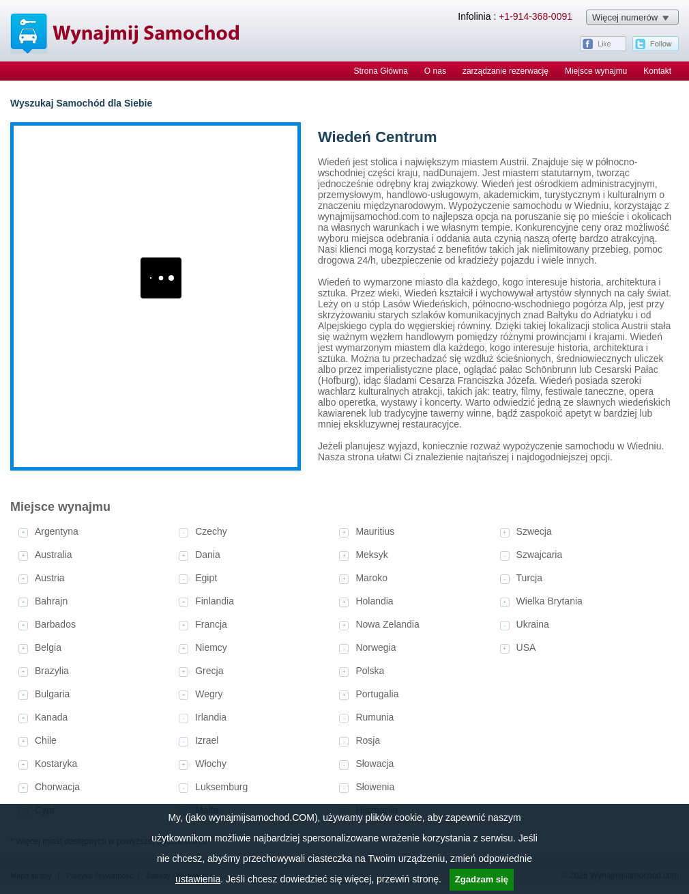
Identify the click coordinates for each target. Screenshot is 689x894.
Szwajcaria (539, 554)
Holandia (374, 601)
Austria (50, 577)
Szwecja (534, 531)
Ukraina (532, 624)
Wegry (208, 693)
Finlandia (214, 601)
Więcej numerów (625, 17)
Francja (211, 624)
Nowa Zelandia (387, 624)
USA (526, 647)
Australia (53, 554)
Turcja (529, 577)
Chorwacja (57, 786)
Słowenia (374, 786)
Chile (46, 740)
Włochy (210, 763)
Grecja (209, 670)
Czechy (211, 531)
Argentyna (56, 531)
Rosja (367, 740)
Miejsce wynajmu (596, 71)
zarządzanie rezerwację (505, 71)
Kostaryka (56, 763)
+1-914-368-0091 (535, 16)
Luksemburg (221, 786)
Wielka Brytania (549, 601)
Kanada (51, 717)
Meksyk (371, 554)
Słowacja (374, 763)
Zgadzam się (481, 879)
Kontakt (657, 71)
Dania (207, 554)
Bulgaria (52, 693)
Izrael (206, 740)
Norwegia (375, 647)
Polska (369, 670)
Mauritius (374, 531)
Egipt (206, 577)
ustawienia (197, 879)
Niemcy (211, 647)
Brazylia (52, 670)
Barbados (55, 624)
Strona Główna (380, 71)
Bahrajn (51, 601)
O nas (435, 71)
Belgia (48, 647)
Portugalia (376, 693)
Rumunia (374, 717)
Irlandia (210, 717)
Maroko (371, 577)
